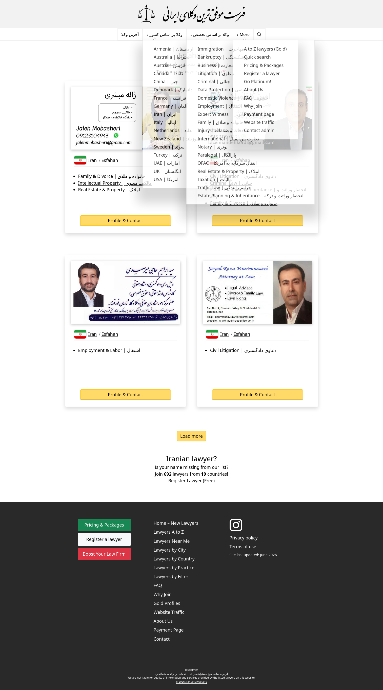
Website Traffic (169, 612)
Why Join (163, 594)
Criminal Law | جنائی (231, 183)
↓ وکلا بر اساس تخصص (209, 34)
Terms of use (243, 546)
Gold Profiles (167, 603)
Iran (92, 160)
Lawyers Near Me (172, 541)
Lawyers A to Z (169, 532)
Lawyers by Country (174, 559)
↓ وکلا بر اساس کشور (164, 34)
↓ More (243, 34)
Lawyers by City (170, 550)
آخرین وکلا (130, 34)
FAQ (158, 585)
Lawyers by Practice (174, 567)
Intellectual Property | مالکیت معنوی (115, 183)
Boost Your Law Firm (104, 554)
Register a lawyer (104, 539)
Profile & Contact (125, 220)
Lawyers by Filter (171, 576)
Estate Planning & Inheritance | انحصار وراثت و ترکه (258, 192)
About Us (163, 621)
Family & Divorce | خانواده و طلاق (112, 176)
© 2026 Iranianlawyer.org (191, 681)
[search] (259, 34)
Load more (191, 436)
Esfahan (110, 160)
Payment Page (169, 630)
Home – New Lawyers (176, 523)
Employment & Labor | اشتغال (109, 350)
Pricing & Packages (104, 525)
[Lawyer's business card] (125, 118)
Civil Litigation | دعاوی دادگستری (243, 176)
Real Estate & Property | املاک (109, 189)
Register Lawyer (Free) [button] (191, 480)
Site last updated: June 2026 (253, 554)
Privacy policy (244, 538)
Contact (162, 639)
